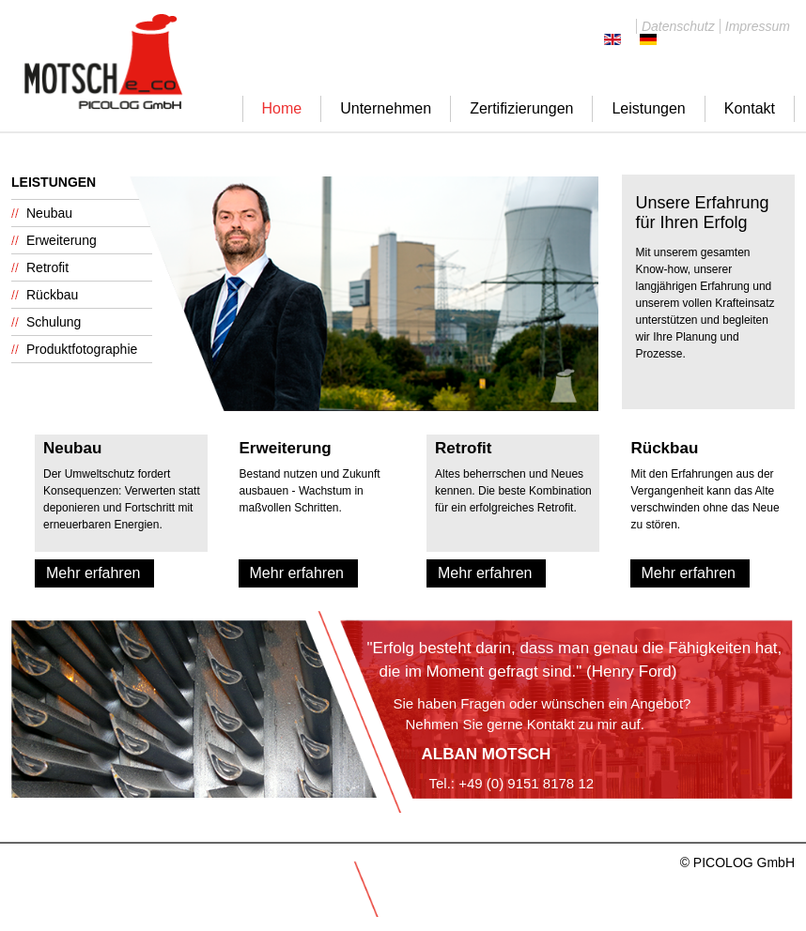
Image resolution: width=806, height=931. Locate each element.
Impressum (757, 26)
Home (282, 108)
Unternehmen (385, 108)
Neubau (49, 213)
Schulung (53, 321)
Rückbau (52, 294)
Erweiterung (61, 240)
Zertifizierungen (521, 108)
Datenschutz (678, 26)
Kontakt (749, 108)
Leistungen (648, 108)
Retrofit (47, 267)
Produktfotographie (81, 349)
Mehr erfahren (93, 573)
